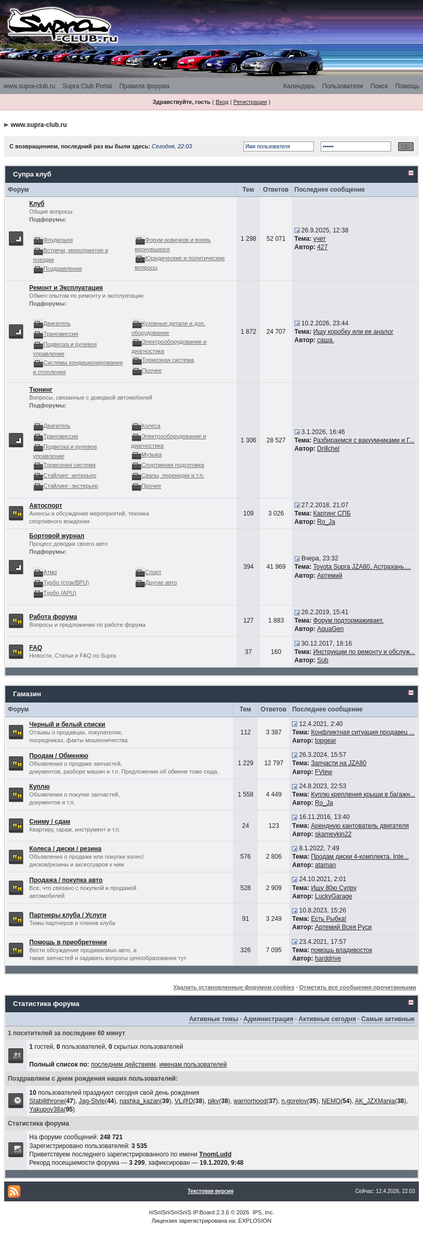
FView (323, 772)
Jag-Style (92, 1101)
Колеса (151, 426)
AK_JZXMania (375, 1101)
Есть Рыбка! (328, 918)
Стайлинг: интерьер (69, 475)
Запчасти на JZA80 (338, 763)
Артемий (329, 575)
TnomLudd (215, 1154)
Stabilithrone (46, 1101)
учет (319, 238)
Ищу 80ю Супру (333, 888)
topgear (325, 740)
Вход (222, 102)
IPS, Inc (262, 1212)
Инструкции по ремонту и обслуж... (364, 652)
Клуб (36, 203)
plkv (213, 1101)
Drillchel (328, 448)
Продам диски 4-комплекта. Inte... (359, 856)
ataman (325, 865)
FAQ (35, 647)
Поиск (378, 86)
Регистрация (250, 102)
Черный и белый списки (67, 724)
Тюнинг (40, 389)
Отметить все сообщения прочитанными (357, 987)
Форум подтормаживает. (348, 620)
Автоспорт (45, 505)
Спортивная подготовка (173, 465)
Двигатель (56, 323)
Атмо (50, 572)
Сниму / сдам (49, 821)
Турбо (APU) (59, 593)
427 (322, 247)
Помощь (407, 86)
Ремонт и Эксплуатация (66, 287)
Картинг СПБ (332, 513)
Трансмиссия (60, 334)
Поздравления (62, 268)
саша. (325, 340)
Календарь (299, 86)
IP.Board (204, 1212)
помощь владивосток (341, 950)
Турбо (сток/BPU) (66, 582)
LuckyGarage (333, 896)
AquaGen (330, 629)
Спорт (153, 572)
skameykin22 (333, 834)
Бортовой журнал (56, 536)
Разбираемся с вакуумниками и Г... (364, 440)
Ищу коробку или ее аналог (353, 331)
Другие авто (161, 582)
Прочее (152, 370)
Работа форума (53, 617)
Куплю (39, 786)
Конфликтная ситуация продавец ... (362, 732)
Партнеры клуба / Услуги (67, 915)
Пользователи (342, 86)
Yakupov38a (46, 1109)
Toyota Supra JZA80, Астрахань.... (362, 566)
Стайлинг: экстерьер (70, 486)
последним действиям (123, 1064)
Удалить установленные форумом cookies (234, 987)
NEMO (331, 1101)
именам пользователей (193, 1064)
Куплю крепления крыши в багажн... (363, 794)
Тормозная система (168, 360)
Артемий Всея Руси (343, 927)
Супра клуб (32, 174)
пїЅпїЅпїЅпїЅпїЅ (170, 1212)
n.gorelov (294, 1101)
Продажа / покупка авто (65, 880)
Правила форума (144, 86)
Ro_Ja (326, 521)
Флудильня (58, 240)
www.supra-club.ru (29, 86)
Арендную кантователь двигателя (359, 825)
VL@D (183, 1101)
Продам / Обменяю (58, 755)
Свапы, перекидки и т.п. (173, 475)
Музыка (152, 454)
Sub (322, 660)
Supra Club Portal (87, 86)
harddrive (328, 958)
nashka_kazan (140, 1101)
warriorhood (249, 1101)
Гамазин (27, 694)
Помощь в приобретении (68, 942)
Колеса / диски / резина (65, 848)
